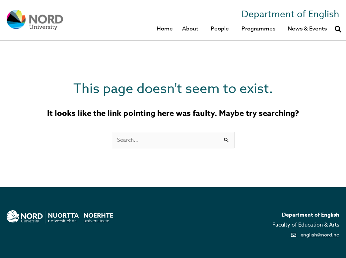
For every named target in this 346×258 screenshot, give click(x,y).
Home (161, 29)
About (187, 29)
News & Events (306, 29)
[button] (338, 29)
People (218, 29)
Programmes (257, 29)
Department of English (287, 14)
